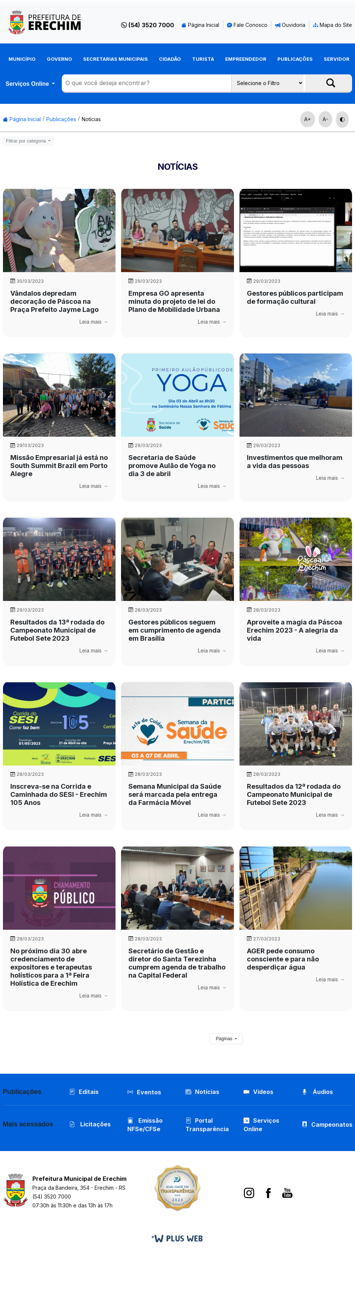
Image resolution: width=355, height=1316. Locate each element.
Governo (59, 59)
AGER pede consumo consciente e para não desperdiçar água (283, 959)
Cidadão (170, 59)
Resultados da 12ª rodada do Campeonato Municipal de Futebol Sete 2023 (294, 794)
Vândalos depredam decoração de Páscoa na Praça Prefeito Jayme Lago (54, 301)
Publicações (295, 59)
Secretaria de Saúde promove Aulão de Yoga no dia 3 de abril (172, 466)
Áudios (317, 1091)
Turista (203, 59)
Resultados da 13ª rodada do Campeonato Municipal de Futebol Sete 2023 (57, 630)
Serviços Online (28, 84)
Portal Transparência (207, 1125)
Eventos (149, 1092)
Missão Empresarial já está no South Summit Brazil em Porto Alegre (59, 466)
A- (325, 119)
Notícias (91, 119)
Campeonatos (331, 1124)
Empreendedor (245, 59)
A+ (307, 119)
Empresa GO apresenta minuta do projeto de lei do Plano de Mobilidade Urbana (174, 301)
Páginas (225, 1038)
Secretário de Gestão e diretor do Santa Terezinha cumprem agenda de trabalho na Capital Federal (177, 963)
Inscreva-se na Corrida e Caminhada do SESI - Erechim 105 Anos (58, 794)
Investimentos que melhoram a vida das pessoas (294, 461)
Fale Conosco (247, 25)
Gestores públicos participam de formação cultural (295, 297)
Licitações (90, 1124)
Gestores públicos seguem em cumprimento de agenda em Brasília (174, 630)
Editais (84, 1091)
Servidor (336, 59)
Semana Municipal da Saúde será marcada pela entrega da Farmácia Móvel (174, 794)
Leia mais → (93, 322)
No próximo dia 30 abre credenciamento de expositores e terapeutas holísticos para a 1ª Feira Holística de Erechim (51, 967)
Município (22, 59)
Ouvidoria (290, 25)
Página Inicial (200, 25)
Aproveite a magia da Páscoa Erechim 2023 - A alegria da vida (294, 630)
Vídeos (258, 1091)
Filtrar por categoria (26, 141)
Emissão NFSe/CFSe (145, 1125)
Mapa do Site (332, 25)
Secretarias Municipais (115, 59)
